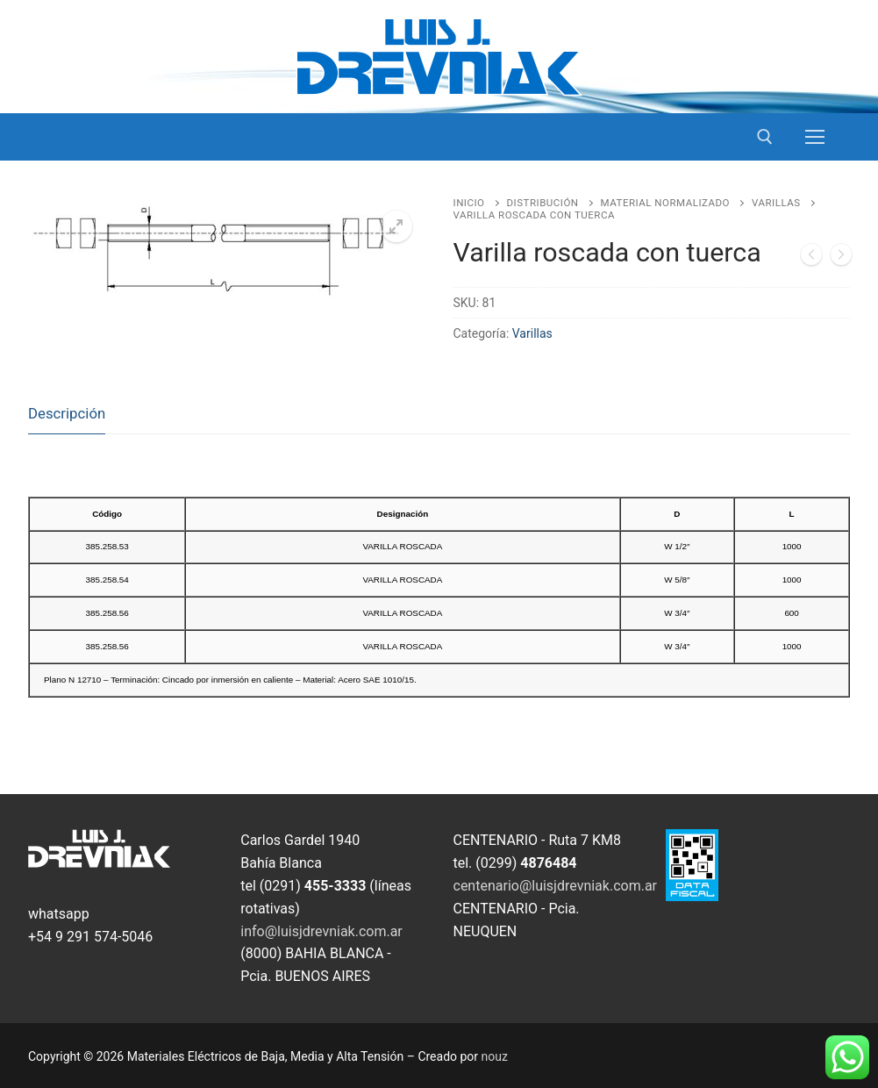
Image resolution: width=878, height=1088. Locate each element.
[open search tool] (765, 137)
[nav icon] (815, 136)
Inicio (469, 203)
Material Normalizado (665, 203)
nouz (495, 1056)
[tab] (66, 414)
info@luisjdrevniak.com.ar (321, 931)
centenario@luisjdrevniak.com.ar (555, 885)
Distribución (543, 203)
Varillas (776, 203)
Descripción (66, 413)
